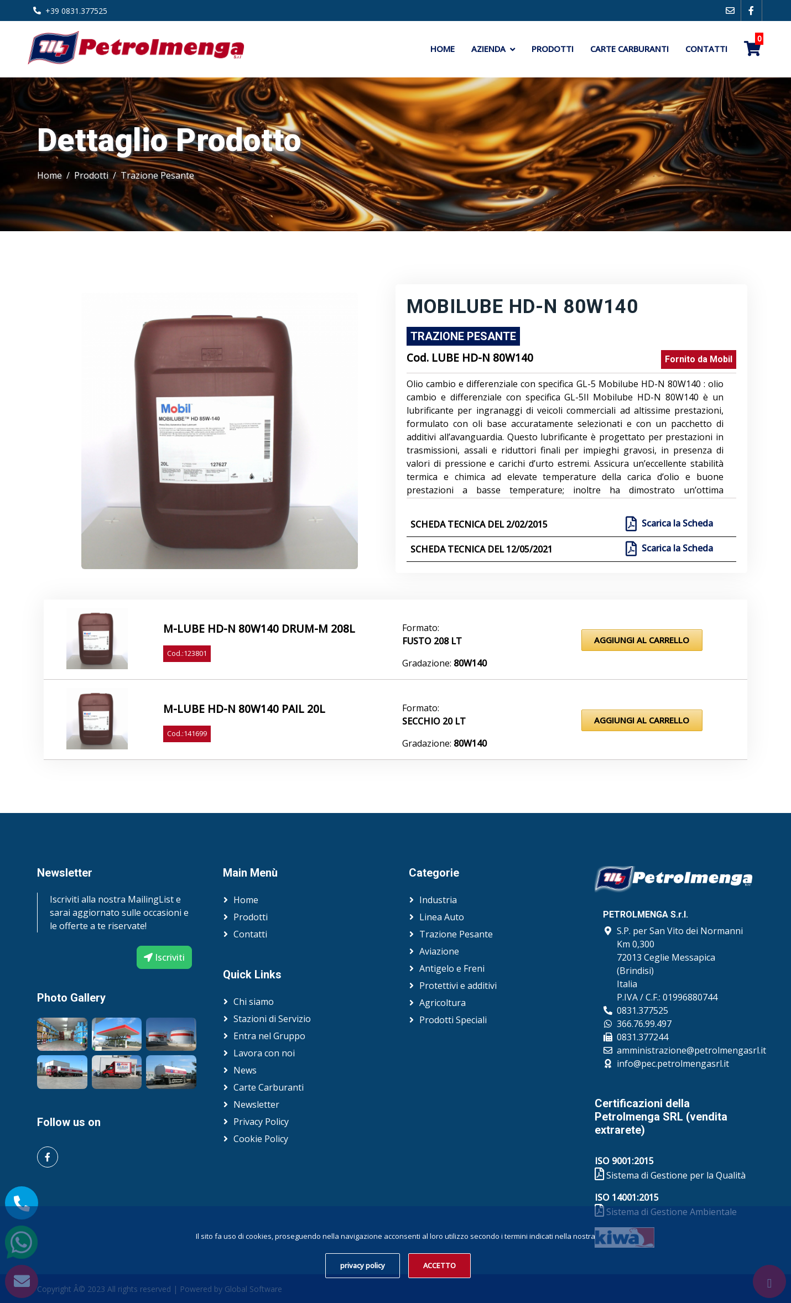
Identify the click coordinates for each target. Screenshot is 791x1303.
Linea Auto (441, 917)
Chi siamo (253, 1002)
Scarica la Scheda (676, 523)
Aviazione (439, 951)
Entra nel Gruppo (269, 1036)
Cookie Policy (260, 1139)
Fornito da (698, 359)
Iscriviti (164, 957)
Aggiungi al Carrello (641, 639)
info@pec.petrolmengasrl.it (673, 1063)
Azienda (488, 48)
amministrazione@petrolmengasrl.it (691, 1050)
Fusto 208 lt (432, 641)
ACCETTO (439, 1265)
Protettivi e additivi (458, 985)
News (245, 1070)
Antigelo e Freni (452, 968)
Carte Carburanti (629, 48)
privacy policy (362, 1265)
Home (442, 48)
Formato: (420, 628)
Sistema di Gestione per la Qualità (670, 1175)
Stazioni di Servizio (272, 1019)
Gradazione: (444, 663)
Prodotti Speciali (453, 1020)
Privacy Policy (261, 1122)
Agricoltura (442, 1003)
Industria (438, 900)
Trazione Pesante (157, 175)
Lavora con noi (264, 1053)
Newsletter (256, 1104)
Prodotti (553, 48)
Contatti (706, 48)
